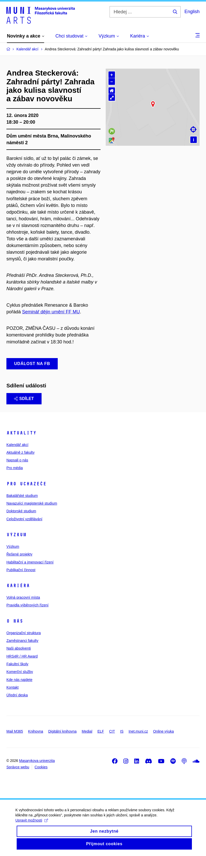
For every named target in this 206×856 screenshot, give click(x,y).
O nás (14, 621)
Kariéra (18, 585)
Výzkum (16, 535)
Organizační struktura (23, 633)
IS (121, 731)
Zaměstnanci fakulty (22, 641)
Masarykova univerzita (37, 761)
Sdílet (24, 398)
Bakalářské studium (22, 496)
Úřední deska (17, 695)
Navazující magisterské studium (31, 503)
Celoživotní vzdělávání (24, 519)
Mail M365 (14, 731)
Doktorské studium (21, 511)
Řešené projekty (19, 554)
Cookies (41, 767)
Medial (87, 731)
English (192, 11)
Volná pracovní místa (23, 597)
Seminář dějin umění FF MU (51, 311)
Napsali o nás (17, 460)
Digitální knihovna (62, 731)
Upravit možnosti (31, 824)
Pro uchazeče (26, 484)
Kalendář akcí (17, 445)
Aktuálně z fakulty (20, 452)
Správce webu (17, 767)
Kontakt (12, 687)
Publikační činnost (20, 570)
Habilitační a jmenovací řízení (30, 562)
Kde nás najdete (19, 680)
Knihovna (35, 731)
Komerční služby (19, 672)
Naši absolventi (18, 648)
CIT (112, 731)
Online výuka (163, 731)
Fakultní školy (17, 664)
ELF (100, 731)
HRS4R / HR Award (22, 656)
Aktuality (21, 433)
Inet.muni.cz (138, 731)
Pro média (14, 468)
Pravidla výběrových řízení (27, 605)
